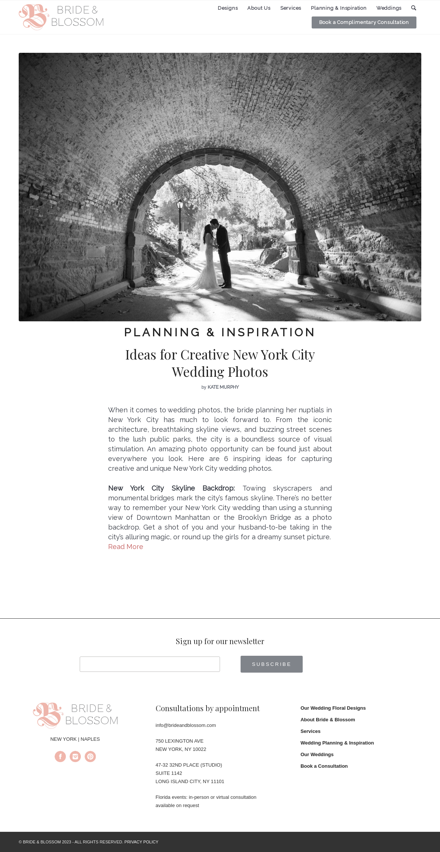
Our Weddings (317, 754)
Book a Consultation (324, 766)
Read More (125, 547)
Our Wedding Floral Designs (333, 708)
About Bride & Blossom (327, 719)
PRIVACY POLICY (142, 842)
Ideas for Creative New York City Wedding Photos (220, 362)
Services (310, 731)
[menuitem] (228, 8)
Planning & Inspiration (220, 332)
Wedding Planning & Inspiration (337, 743)
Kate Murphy (223, 387)
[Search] (413, 8)
